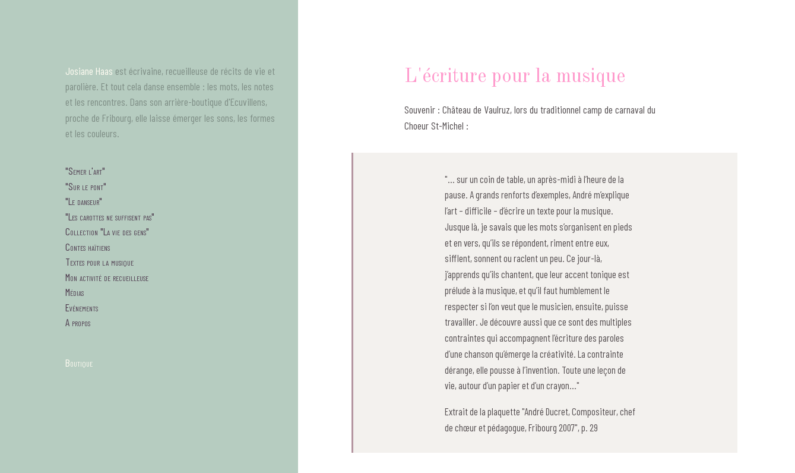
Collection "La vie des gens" (107, 231)
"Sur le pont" (85, 186)
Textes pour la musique (99, 261)
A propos (77, 322)
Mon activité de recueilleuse (106, 276)
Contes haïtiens (87, 246)
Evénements (81, 307)
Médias (74, 291)
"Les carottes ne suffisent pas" (109, 216)
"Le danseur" (83, 200)
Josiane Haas (89, 70)
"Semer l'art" (85, 170)
